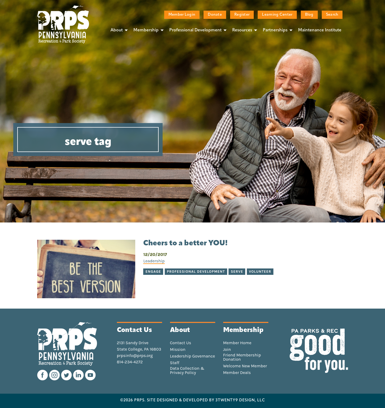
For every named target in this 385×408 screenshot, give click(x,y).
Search (332, 15)
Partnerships (275, 30)
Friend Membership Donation (242, 357)
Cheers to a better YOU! (185, 243)
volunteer (260, 272)
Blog (309, 15)
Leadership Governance (192, 356)
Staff (174, 363)
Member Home (237, 343)
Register (241, 15)
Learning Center (277, 15)
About (117, 30)
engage (153, 272)
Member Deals (237, 373)
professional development (196, 272)
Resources (242, 30)
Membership (146, 30)
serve (237, 272)
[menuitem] (117, 30)
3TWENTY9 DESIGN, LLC (240, 400)
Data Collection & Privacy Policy (187, 370)
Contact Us (180, 343)
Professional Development (195, 30)
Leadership (153, 260)
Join (227, 349)
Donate (215, 15)
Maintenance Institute (319, 30)
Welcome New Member (245, 366)
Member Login (181, 15)
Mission (177, 349)
